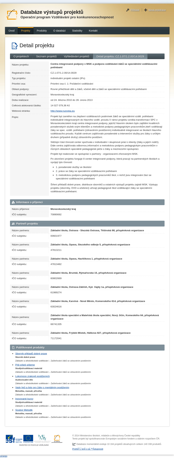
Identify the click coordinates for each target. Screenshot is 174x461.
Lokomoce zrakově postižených (32, 376)
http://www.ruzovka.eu (62, 111)
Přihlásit (135, 10)
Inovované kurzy (24, 398)
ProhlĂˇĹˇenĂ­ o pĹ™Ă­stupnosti (87, 449)
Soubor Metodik (24, 410)
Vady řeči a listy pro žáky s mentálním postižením (42, 387)
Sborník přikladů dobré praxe (31, 353)
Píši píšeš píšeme (25, 364)
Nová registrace (157, 10)
